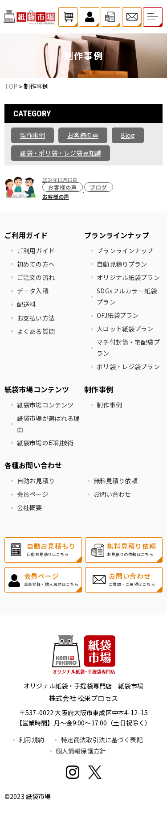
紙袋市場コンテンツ (45, 404)
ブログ (98, 187)
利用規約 (31, 739)
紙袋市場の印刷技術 (45, 442)
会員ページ (33, 494)
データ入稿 (33, 290)
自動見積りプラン (122, 263)
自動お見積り (36, 480)
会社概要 (29, 507)
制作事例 (109, 404)
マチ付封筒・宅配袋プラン (128, 348)
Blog (128, 135)
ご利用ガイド (36, 250)
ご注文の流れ (36, 277)
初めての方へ (36, 263)
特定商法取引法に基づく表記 (102, 739)
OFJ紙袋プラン (117, 315)
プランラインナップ (125, 250)
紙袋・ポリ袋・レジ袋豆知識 (60, 152)
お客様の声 (82, 135)
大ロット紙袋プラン (125, 328)
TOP (10, 86)
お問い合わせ (112, 494)
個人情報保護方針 (81, 750)
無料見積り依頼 (116, 480)
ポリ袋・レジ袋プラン (128, 366)
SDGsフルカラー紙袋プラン (127, 296)
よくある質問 (36, 331)
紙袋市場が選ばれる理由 (48, 424)
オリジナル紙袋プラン (128, 277)
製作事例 (32, 135)
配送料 (26, 304)
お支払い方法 (36, 317)
